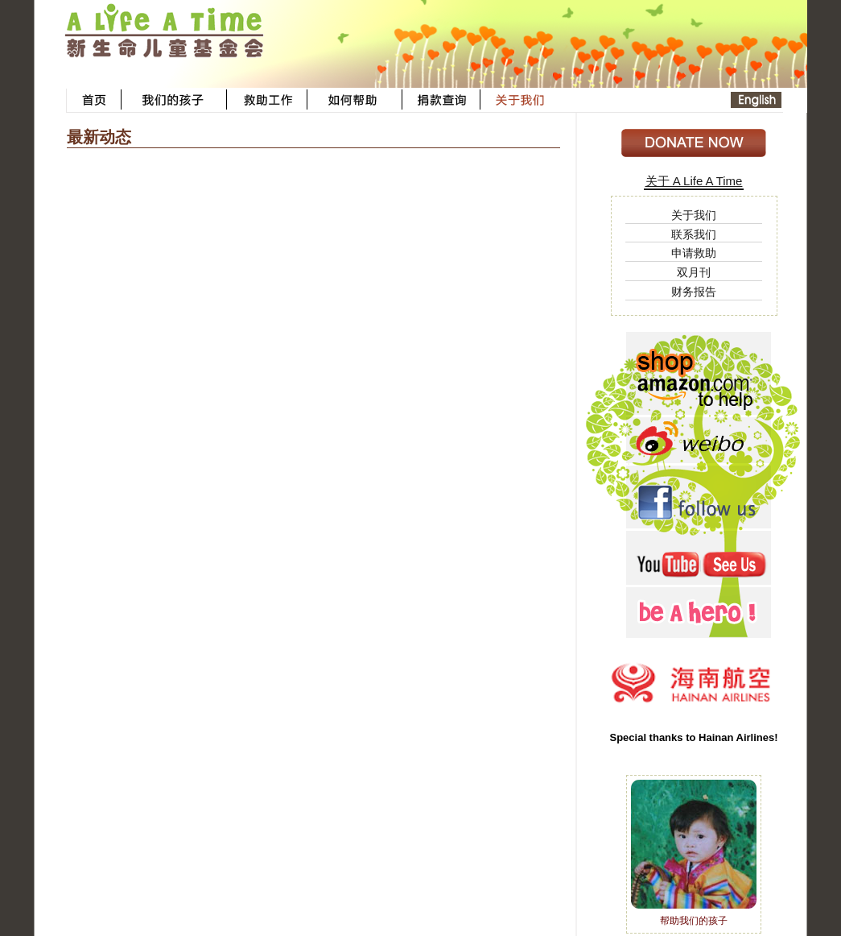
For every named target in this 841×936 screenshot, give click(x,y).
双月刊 (694, 272)
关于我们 (693, 215)
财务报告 (693, 291)
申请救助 (693, 252)
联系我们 (693, 234)
